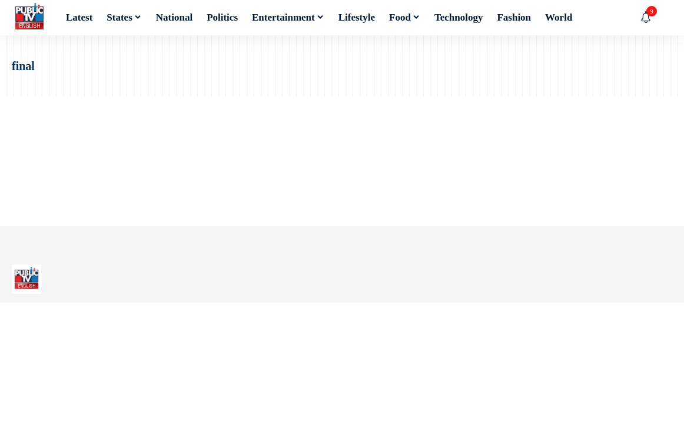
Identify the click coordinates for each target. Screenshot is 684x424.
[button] (663, 18)
